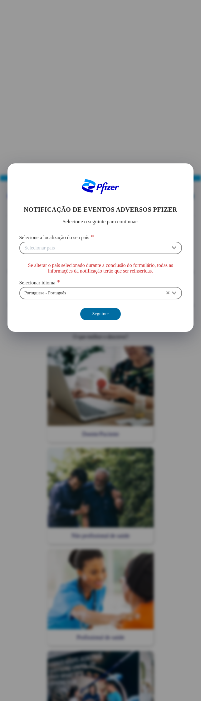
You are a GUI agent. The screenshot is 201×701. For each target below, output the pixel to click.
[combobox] (100, 248)
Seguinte (100, 313)
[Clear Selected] (167, 293)
